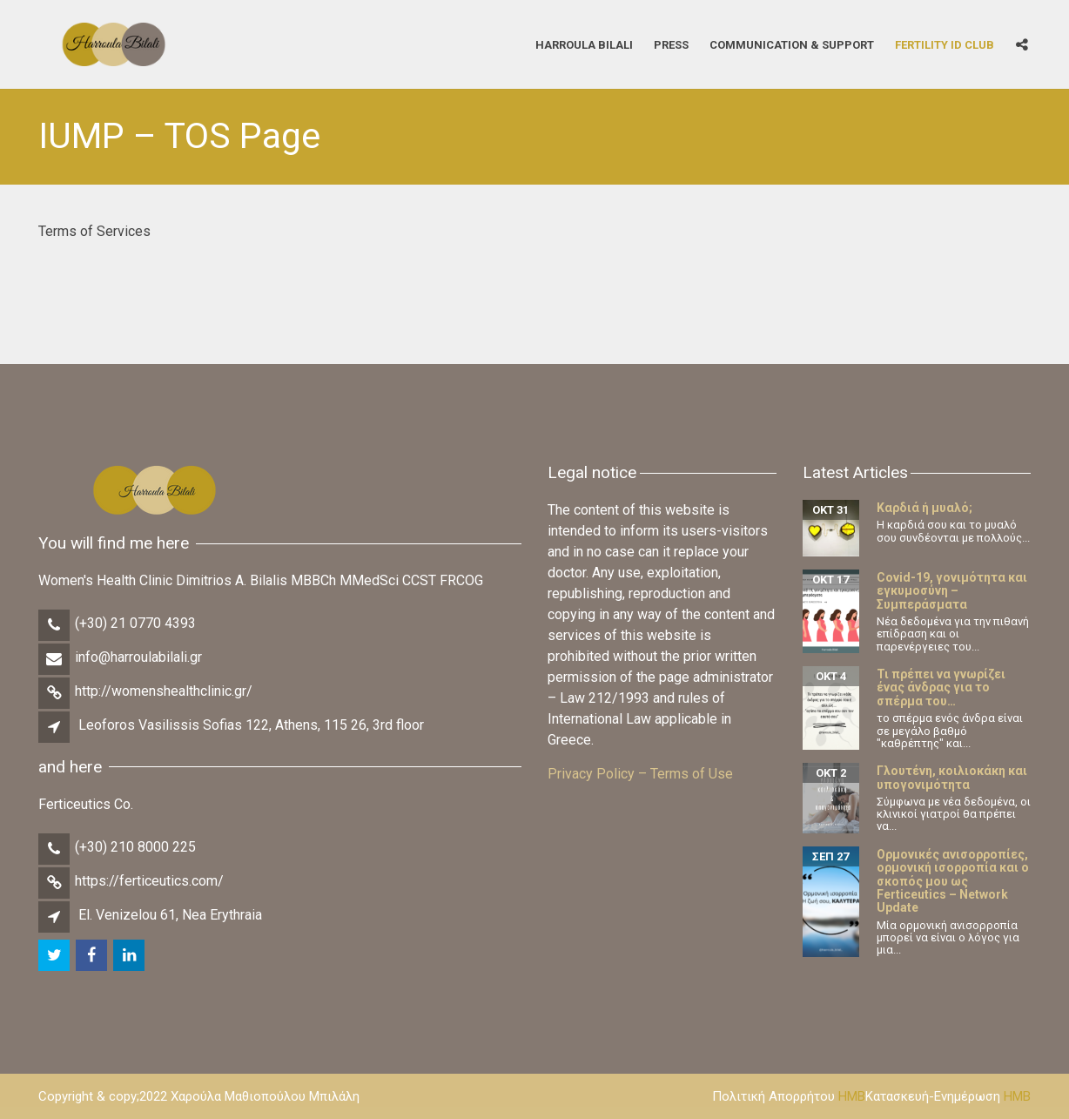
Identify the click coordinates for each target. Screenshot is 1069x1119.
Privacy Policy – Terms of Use (640, 773)
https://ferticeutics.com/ (149, 881)
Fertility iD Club (944, 44)
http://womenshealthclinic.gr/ (163, 691)
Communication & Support (791, 44)
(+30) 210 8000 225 (135, 847)
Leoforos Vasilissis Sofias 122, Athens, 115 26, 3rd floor (251, 725)
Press (671, 44)
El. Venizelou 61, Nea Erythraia (170, 915)
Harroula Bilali (584, 44)
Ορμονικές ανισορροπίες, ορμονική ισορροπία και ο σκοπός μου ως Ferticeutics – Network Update (953, 881)
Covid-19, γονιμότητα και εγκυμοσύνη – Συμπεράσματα (952, 590)
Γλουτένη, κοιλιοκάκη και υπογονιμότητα (952, 777)
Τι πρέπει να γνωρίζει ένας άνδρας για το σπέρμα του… (941, 687)
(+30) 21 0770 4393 (135, 623)
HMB (851, 1096)
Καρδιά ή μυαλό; (924, 508)
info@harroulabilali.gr (138, 657)
